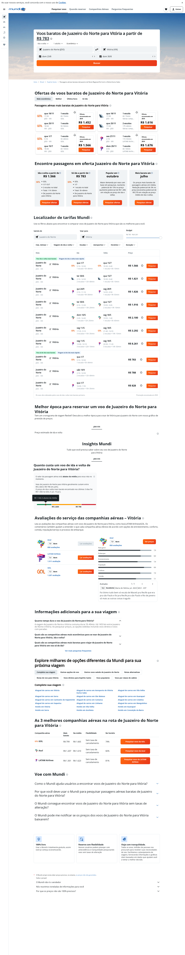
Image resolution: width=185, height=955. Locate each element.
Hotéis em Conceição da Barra (131, 710)
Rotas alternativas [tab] (132, 672)
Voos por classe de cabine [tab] (126, 678)
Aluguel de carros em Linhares (89, 703)
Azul (49, 540)
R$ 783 (43, 38)
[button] (182, 2)
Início (35, 82)
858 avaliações (54, 547)
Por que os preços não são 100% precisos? (98, 891)
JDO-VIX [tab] (96, 426)
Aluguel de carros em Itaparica (48, 703)
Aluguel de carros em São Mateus (91, 696)
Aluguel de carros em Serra (46, 696)
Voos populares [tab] (103, 678)
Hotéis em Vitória (42, 707)
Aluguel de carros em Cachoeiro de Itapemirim (55, 700)
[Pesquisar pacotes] (4, 32)
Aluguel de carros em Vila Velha (131, 690)
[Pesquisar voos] (4, 16)
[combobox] (43, 43)
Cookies (62, 2)
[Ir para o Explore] (4, 37)
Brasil (42, 82)
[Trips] (4, 44)
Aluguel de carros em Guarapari (131, 696)
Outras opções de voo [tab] (69, 672)
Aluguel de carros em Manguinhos (132, 703)
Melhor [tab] (59, 99)
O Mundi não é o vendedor (98, 882)
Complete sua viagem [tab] (46, 672)
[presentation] (51, 39)
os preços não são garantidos (86, 875)
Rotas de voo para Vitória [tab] (47, 678)
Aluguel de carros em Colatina (131, 700)
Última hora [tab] (72, 99)
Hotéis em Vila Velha (85, 707)
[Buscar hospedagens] (4, 22)
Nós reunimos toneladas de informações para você (98, 886)
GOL (49, 568)
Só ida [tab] (85, 99)
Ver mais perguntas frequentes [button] (78, 651)
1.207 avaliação (54, 575)
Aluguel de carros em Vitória (47, 690)
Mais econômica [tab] (43, 99)
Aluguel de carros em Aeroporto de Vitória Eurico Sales (95, 691)
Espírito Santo (52, 82)
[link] (49, 202)
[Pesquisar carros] (4, 27)
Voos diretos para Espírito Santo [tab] (77, 678)
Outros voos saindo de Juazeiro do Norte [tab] (101, 672)
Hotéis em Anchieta (85, 710)
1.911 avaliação (54, 561)
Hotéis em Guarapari (127, 707)
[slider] (160, 237)
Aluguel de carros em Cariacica (90, 700)
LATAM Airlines (54, 554)
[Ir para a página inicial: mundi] (17, 9)
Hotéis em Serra (42, 710)
